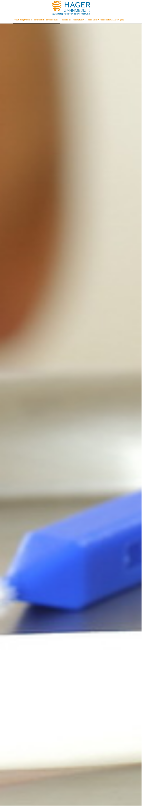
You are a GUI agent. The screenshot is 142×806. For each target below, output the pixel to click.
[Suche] (127, 19)
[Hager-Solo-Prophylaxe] (71, 8)
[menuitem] (36, 19)
